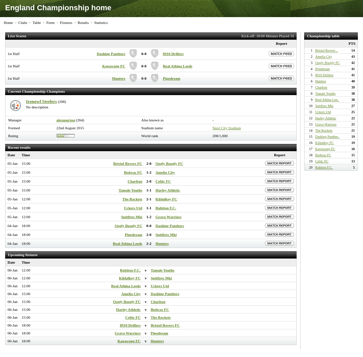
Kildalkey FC (166, 199)
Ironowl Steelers (41, 101)
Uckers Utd (133, 208)
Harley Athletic (168, 190)
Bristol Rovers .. (326, 50)
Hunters (119, 78)
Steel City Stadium (226, 128)
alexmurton (65, 120)
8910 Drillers (173, 54)
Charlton (135, 181)
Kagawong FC (114, 66)
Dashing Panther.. (327, 136)
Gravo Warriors (169, 217)
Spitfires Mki (131, 217)
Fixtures (66, 23)
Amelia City (165, 172)
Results (83, 23)
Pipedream (171, 78)
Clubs (22, 23)
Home (8, 23)
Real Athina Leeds (177, 66)
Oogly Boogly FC (169, 163)
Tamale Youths (130, 190)
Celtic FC (163, 181)
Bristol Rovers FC (127, 163)
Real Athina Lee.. (327, 100)
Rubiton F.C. (166, 208)
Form (50, 23)
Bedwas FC (133, 172)
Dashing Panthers (111, 54)
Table (37, 23)
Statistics (101, 23)
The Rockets (132, 199)
